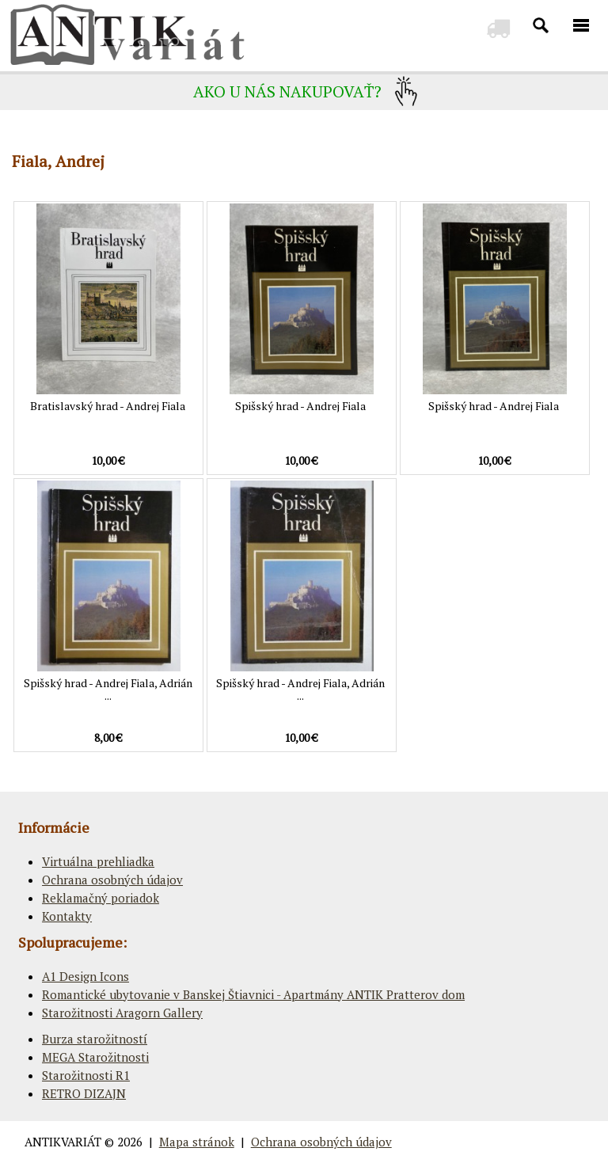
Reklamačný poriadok (100, 898)
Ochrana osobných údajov (112, 879)
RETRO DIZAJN (84, 1093)
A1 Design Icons (85, 976)
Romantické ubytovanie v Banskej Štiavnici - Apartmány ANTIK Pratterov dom (253, 994)
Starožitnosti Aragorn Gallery (122, 1012)
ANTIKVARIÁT (63, 1142)
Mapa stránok (196, 1142)
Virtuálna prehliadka (98, 861)
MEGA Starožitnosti (95, 1057)
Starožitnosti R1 (86, 1075)
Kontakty (67, 916)
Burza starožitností (94, 1039)
